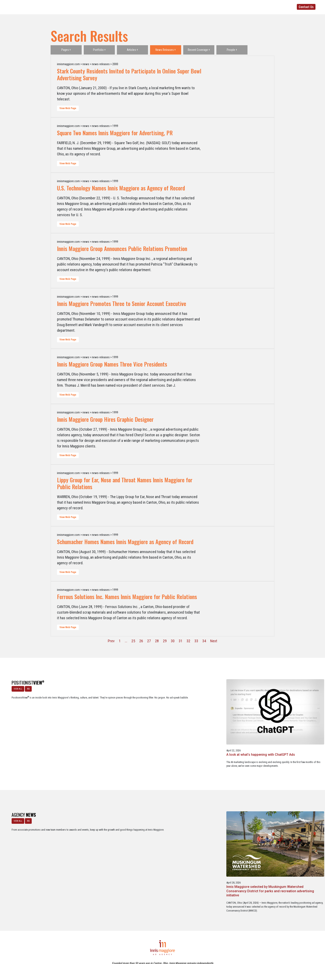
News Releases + (165, 49)
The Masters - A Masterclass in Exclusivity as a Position (162, 720)
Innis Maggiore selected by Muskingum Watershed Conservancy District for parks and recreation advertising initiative (95, 831)
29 (165, 641)
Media (250, 7)
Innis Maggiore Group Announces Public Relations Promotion (122, 248)
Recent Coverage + (199, 49)
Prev (111, 641)
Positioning (189, 7)
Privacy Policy (180, 943)
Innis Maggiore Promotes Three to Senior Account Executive (121, 303)
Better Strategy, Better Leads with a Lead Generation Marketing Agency (226, 722)
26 (141, 641)
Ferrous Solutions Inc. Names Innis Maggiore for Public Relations (127, 596)
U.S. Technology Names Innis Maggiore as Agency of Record (121, 188)
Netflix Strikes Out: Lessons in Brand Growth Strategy (291, 720)
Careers (142, 943)
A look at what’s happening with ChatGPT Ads (95, 720)
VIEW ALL (16, 687)
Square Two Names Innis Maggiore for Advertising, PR (115, 133)
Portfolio (235, 7)
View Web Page (67, 108)
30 (173, 641)
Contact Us (306, 6)
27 (149, 641)
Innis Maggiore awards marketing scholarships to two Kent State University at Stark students (160, 829)
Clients (205, 7)
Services (219, 7)
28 (157, 641)
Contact (165, 943)
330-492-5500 (269, 6)
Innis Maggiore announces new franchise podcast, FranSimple (225, 827)
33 (196, 641)
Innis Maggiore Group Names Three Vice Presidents (112, 364)
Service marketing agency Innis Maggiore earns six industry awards (289, 827)
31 (180, 641)
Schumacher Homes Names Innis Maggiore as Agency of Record (125, 541)
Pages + (66, 49)
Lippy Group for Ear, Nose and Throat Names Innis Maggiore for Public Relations (124, 483)
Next (213, 641)
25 (133, 641)
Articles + (132, 49)
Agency (173, 7)
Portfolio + (99, 49)
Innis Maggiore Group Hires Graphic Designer (105, 419)
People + (232, 49)
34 (204, 641)
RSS (26, 687)
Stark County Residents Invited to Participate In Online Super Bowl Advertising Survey (129, 74)
